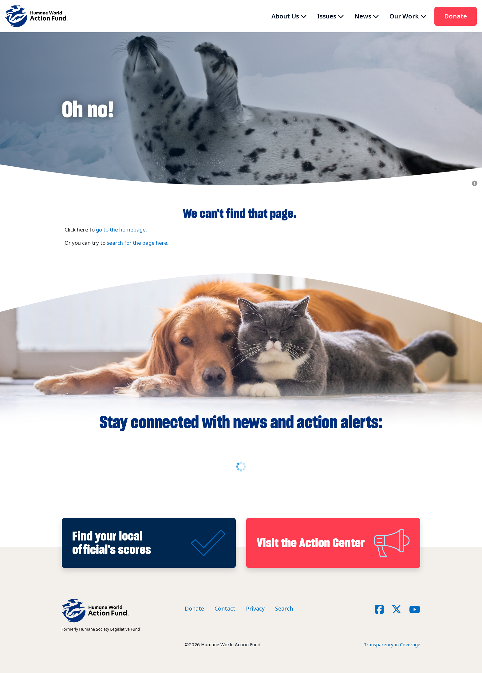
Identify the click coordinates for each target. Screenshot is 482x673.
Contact (225, 608)
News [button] (362, 16)
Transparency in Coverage (392, 644)
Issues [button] (326, 16)
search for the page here (137, 242)
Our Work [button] (404, 16)
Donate (455, 16)
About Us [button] (285, 16)
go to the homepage (121, 229)
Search (284, 608)
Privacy (255, 608)
